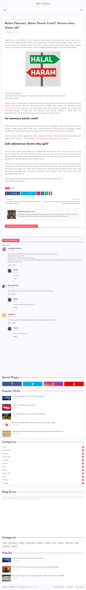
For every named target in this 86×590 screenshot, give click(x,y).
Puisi (43, 467)
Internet (43, 453)
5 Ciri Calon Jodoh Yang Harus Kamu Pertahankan (28, 414)
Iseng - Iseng (43, 457)
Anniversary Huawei (12, 108)
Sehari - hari (43, 473)
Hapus (14, 265)
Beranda (7, 19)
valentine (19, 138)
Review (43, 470)
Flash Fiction (43, 450)
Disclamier (70, 587)
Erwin (9, 32)
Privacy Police (79, 587)
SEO (43, 476)
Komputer (43, 460)
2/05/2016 (10, 316)
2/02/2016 (10, 250)
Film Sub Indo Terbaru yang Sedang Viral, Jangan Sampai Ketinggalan (35, 567)
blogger (74, 151)
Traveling (43, 480)
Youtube (43, 483)
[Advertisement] (43, 517)
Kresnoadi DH (13, 285)
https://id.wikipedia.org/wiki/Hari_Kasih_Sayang (50, 138)
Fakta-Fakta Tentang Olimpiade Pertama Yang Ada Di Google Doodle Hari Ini (38, 431)
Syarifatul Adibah (14, 248)
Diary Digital (43, 4)
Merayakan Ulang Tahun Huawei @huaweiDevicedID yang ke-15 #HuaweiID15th (38, 576)
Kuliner (43, 463)
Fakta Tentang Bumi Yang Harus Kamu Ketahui (27, 396)
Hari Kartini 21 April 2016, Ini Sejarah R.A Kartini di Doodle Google (34, 422)
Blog (12, 19)
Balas (9, 265)
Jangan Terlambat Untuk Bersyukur (23, 405)
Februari (29, 40)
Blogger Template (32, 587)
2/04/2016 (10, 287)
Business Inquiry (59, 587)
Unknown (11, 314)
